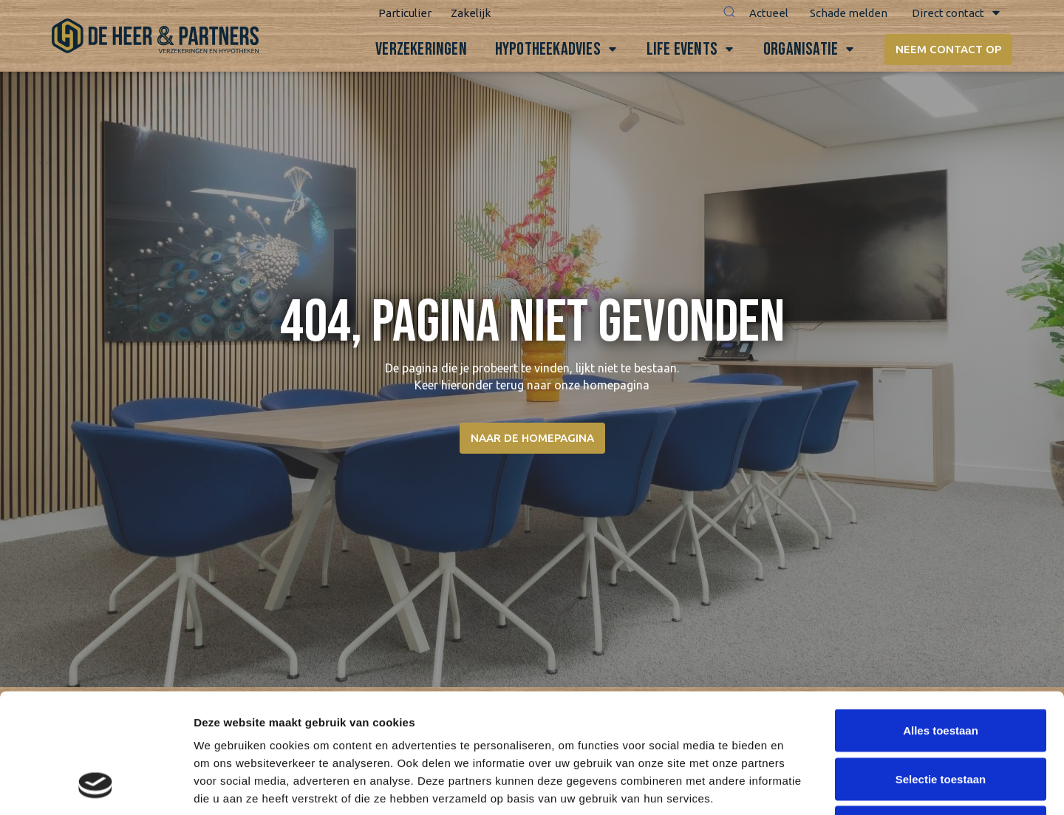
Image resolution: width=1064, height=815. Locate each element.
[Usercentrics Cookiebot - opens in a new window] (95, 786)
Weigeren (940, 718)
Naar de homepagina (532, 438)
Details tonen (798, 786)
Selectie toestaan (941, 670)
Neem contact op (948, 49)
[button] (729, 13)
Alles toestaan (940, 621)
